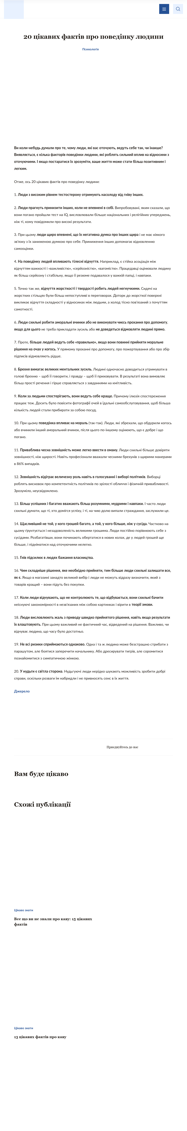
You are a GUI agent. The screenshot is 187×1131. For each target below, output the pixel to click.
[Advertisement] (93, 722)
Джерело (22, 695)
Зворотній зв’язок (111, 1060)
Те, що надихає (88, 1082)
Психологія (94, 1091)
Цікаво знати (56, 1082)
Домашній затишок (125, 1082)
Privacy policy (132, 1118)
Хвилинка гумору (127, 1091)
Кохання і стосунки (61, 1091)
